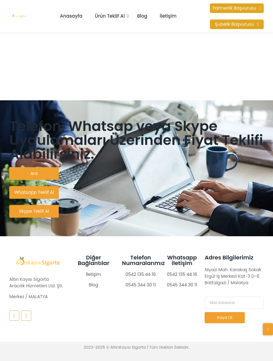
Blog (142, 16)
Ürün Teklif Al (110, 16)
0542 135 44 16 (140, 274)
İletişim (168, 16)
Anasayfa (71, 16)
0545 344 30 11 (140, 285)
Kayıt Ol (224, 317)
